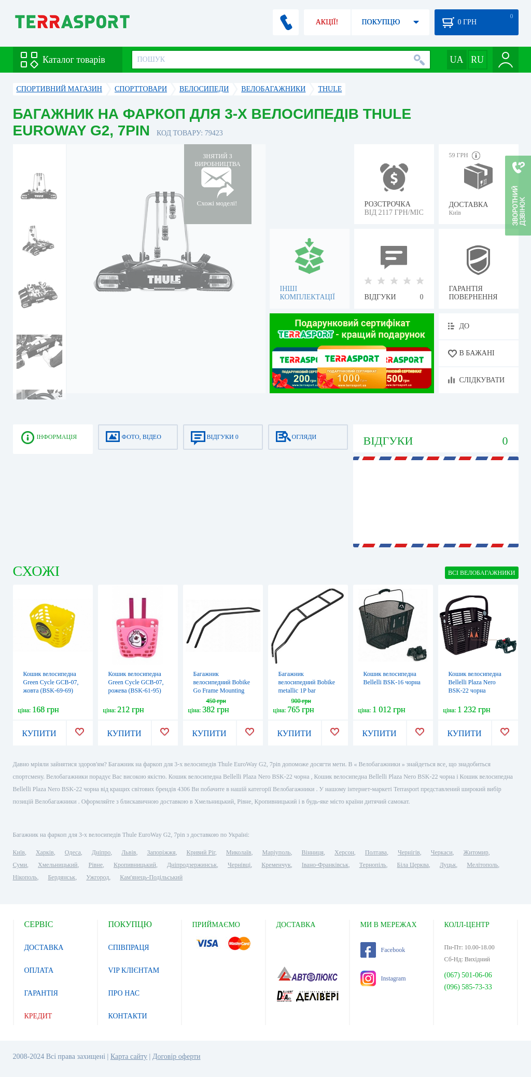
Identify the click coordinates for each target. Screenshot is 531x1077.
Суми (20, 864)
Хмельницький (57, 864)
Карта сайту (128, 1056)
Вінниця (313, 852)
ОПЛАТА (39, 970)
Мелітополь (482, 864)
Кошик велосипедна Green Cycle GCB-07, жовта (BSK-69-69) (51, 682)
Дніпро (101, 852)
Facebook (383, 950)
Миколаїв (238, 852)
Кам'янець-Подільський (151, 877)
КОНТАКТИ (127, 1016)
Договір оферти (176, 1056)
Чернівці (239, 864)
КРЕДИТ (38, 1016)
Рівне (96, 864)
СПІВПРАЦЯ (128, 947)
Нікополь (25, 877)
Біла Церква (413, 864)
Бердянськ (61, 877)
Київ (19, 852)
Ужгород (97, 877)
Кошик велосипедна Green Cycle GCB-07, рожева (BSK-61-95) (136, 682)
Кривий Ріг (201, 852)
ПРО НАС (124, 993)
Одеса (73, 852)
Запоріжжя (161, 852)
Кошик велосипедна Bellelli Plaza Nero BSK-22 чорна (475, 682)
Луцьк (448, 864)
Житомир (476, 852)
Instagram (383, 978)
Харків (45, 852)
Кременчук (276, 864)
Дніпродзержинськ (192, 864)
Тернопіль (372, 864)
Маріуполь (276, 852)
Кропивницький (135, 864)
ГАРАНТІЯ (41, 993)
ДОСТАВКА (44, 947)
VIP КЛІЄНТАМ (134, 970)
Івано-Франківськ (325, 864)
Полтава (376, 852)
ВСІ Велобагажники (481, 572)
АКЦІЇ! (327, 22)
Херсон (344, 852)
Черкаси (442, 852)
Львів (128, 852)
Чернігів (409, 852)
